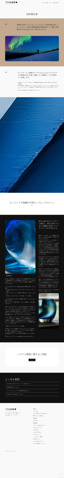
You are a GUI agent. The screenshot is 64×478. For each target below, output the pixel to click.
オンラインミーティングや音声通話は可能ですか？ (18, 390)
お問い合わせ (32, 360)
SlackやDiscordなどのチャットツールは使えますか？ (19, 383)
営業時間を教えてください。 (13, 387)
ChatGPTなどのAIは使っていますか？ (15, 394)
